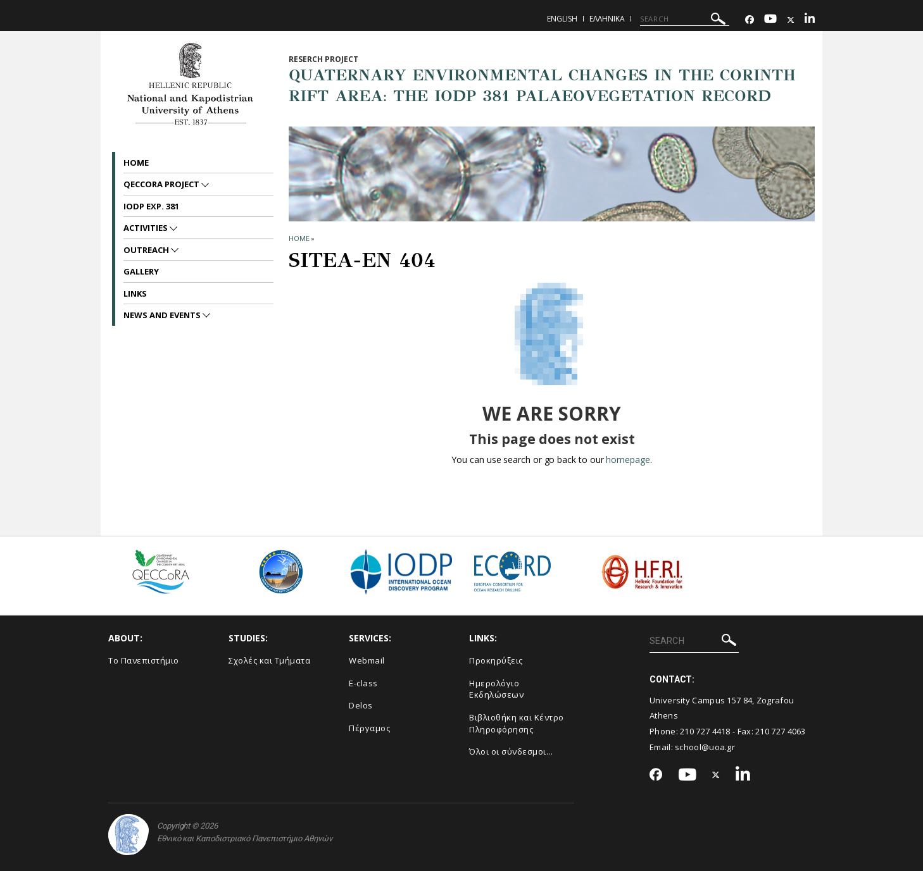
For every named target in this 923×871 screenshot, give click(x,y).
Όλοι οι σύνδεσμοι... (511, 751)
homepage (628, 460)
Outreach (147, 250)
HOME (299, 238)
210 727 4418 (705, 731)
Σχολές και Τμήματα (269, 660)
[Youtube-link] (770, 20)
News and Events (163, 315)
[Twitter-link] (790, 20)
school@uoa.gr (705, 747)
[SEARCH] (684, 19)
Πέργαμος (369, 728)
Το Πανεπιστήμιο (143, 660)
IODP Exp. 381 (151, 206)
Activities (146, 227)
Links (135, 293)
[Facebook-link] (749, 20)
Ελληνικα (607, 18)
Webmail (367, 660)
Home (136, 162)
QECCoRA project (162, 184)
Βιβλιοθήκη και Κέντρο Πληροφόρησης (516, 723)
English (562, 18)
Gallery (141, 271)
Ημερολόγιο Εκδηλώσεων (496, 689)
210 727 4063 (780, 731)
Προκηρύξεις (496, 660)
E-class (363, 683)
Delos (361, 705)
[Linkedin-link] (810, 20)
